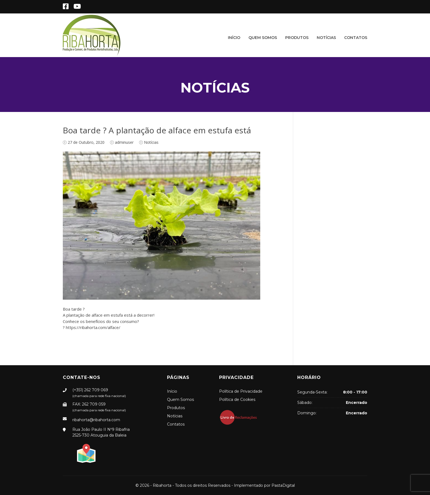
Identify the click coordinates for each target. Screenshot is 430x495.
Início (234, 37)
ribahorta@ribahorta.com (96, 419)
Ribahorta (162, 485)
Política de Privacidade (240, 391)
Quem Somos (262, 37)
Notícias (326, 37)
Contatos (355, 37)
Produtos (297, 37)
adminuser (124, 142)
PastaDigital (283, 485)
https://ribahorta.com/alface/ (93, 327)
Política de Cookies (237, 399)
